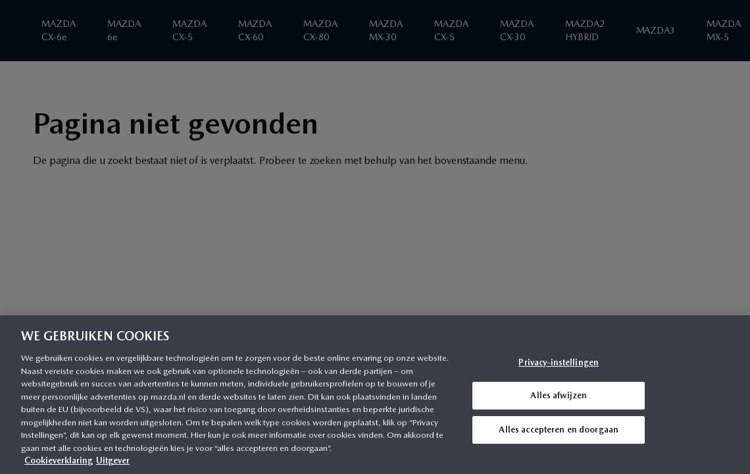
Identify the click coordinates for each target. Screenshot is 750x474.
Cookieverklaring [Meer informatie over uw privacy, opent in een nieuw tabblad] (58, 460)
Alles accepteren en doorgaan (558, 429)
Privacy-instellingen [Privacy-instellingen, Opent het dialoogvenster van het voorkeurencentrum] (558, 362)
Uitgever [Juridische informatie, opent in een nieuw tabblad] (113, 460)
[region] (375, 394)
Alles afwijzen (558, 395)
